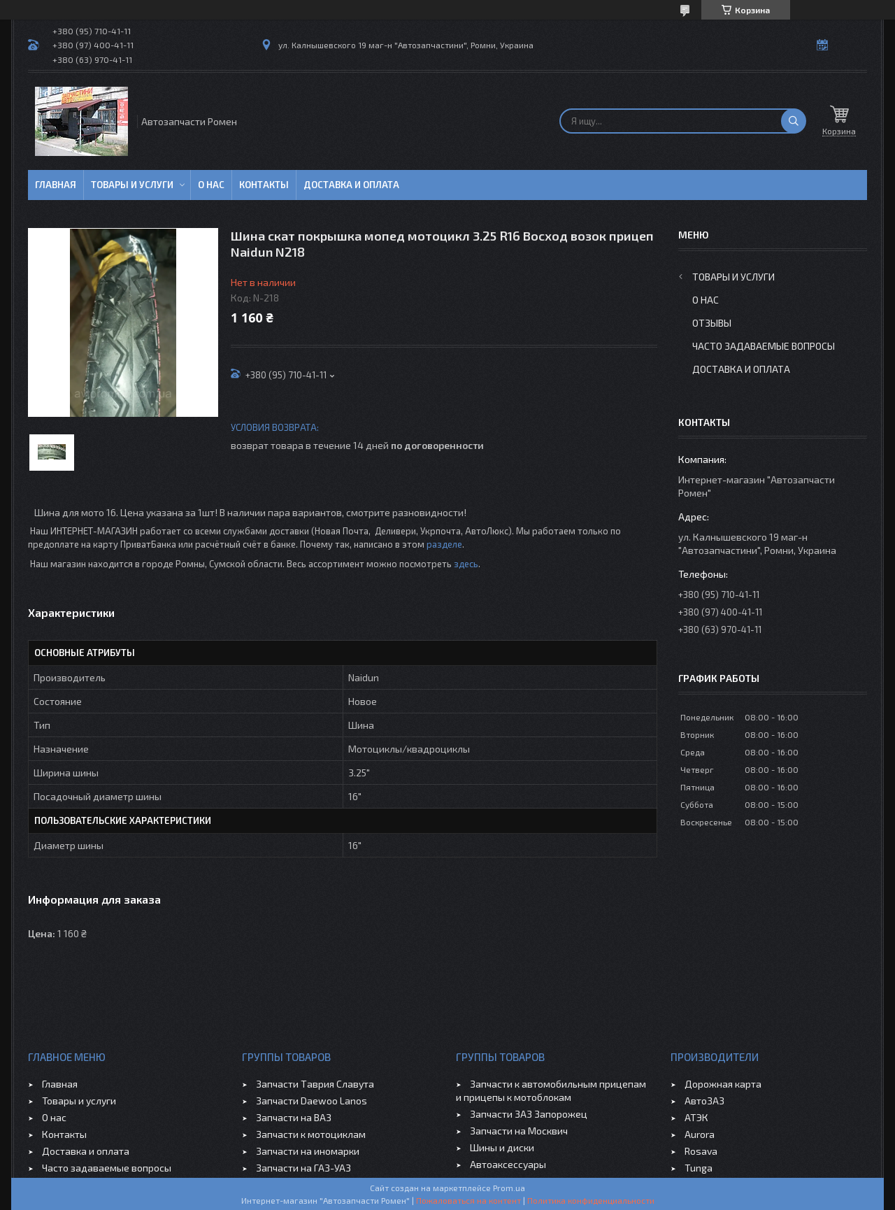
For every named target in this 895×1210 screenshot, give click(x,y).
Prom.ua (509, 1188)
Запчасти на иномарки (307, 1151)
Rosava (701, 1151)
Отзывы (711, 323)
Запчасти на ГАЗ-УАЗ (303, 1168)
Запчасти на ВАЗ (293, 1117)
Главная (55, 184)
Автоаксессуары (508, 1164)
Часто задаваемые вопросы (763, 346)
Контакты (264, 184)
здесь (466, 563)
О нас (211, 184)
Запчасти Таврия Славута (315, 1084)
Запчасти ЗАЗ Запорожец (528, 1114)
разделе (444, 544)
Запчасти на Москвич (519, 1131)
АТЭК (696, 1117)
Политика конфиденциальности (590, 1200)
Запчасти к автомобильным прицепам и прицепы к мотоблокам (551, 1090)
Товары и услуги (132, 184)
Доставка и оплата (351, 184)
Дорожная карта (723, 1084)
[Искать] (793, 121)
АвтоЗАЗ (704, 1100)
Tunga (699, 1168)
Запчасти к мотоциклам (311, 1134)
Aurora (700, 1134)
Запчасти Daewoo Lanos (311, 1100)
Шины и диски (502, 1147)
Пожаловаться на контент (468, 1200)
